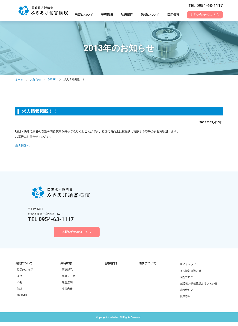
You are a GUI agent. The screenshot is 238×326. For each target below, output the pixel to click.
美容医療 (107, 15)
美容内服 (67, 288)
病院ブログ (186, 277)
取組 (19, 288)
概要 (19, 282)
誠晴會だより (188, 289)
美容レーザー (70, 276)
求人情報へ (22, 145)
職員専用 (185, 296)
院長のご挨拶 (25, 269)
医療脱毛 (67, 269)
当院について (84, 15)
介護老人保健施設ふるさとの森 (198, 283)
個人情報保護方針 (190, 270)
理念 (19, 276)
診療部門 (127, 15)
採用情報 (173, 15)
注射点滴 (67, 282)
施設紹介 (22, 295)
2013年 (52, 79)
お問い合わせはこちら (205, 14)
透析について (150, 15)
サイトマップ (188, 264)
